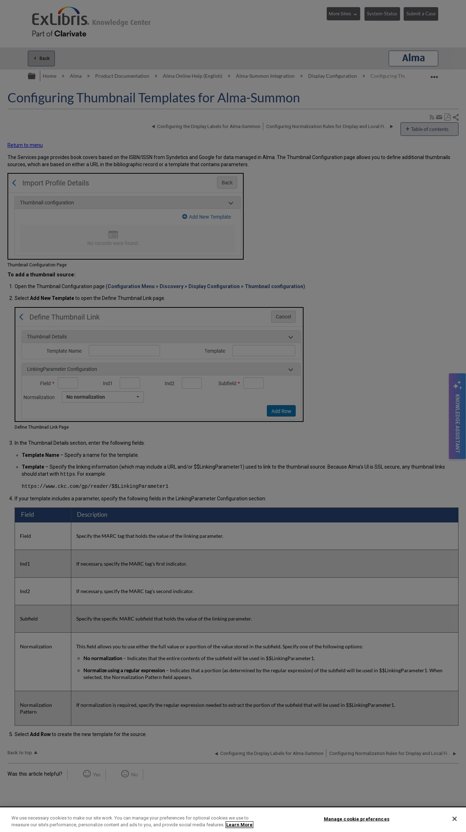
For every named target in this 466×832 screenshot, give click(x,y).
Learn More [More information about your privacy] (239, 824)
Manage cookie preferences (356, 819)
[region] (233, 819)
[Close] (454, 819)
